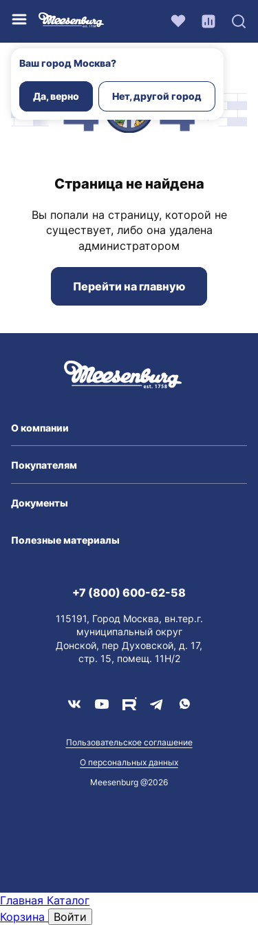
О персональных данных (129, 762)
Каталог (68, 900)
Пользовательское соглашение (129, 742)
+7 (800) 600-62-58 (129, 592)
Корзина (24, 917)
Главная (23, 900)
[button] (129, 428)
